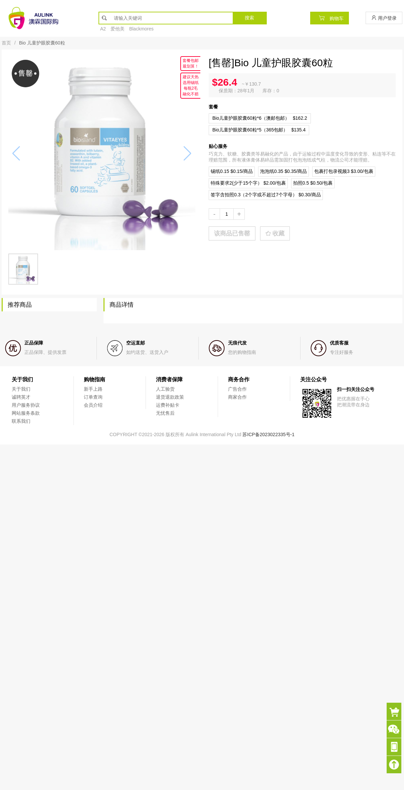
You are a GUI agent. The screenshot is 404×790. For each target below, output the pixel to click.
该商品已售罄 (232, 233)
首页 (6, 42)
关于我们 (21, 389)
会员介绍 (93, 405)
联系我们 (21, 421)
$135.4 (259, 129)
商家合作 (237, 397)
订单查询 (93, 397)
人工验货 (165, 389)
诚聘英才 (21, 397)
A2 (103, 28)
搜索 (249, 17)
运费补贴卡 (167, 405)
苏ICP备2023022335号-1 (268, 434)
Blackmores (141, 28)
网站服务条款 (26, 413)
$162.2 (259, 118)
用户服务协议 (26, 405)
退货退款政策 (170, 397)
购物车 (330, 18)
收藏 (274, 233)
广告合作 (237, 389)
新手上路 (93, 389)
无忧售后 (165, 413)
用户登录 (384, 18)
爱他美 (118, 28)
